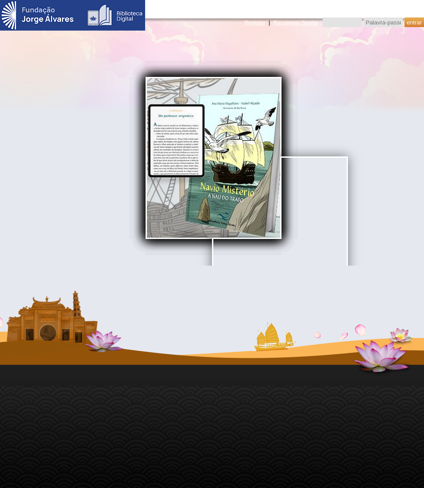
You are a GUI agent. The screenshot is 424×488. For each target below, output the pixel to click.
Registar (254, 22)
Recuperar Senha (295, 22)
